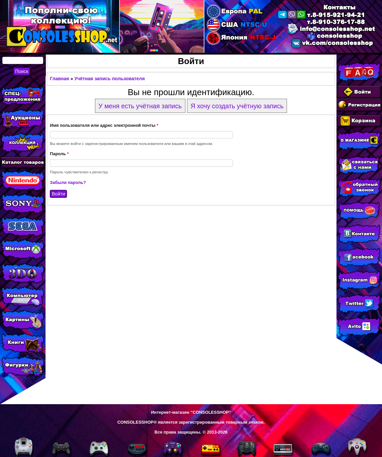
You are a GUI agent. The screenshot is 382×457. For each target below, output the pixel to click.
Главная (59, 78)
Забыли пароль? (68, 182)
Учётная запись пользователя (109, 78)
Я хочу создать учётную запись (237, 106)
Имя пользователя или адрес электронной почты (104, 125)
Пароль (59, 153)
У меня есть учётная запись (140, 106)
